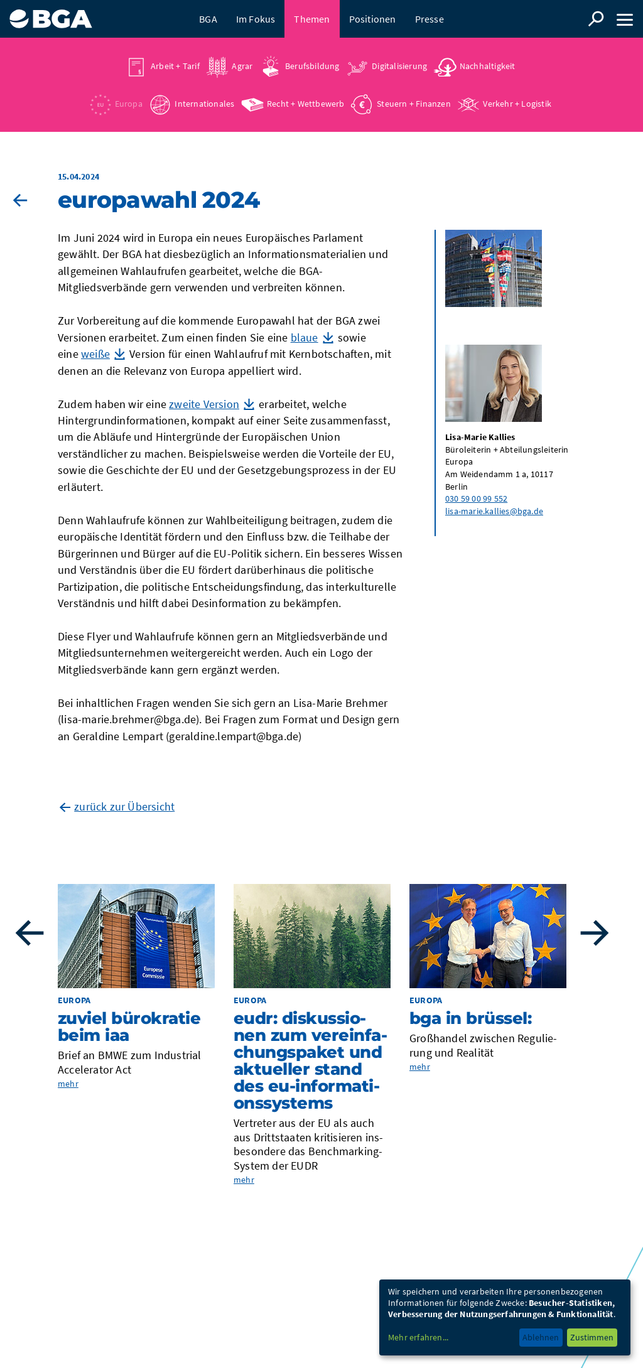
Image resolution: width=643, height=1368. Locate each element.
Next (594, 932)
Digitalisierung (399, 66)
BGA (208, 19)
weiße (95, 354)
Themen (312, 19)
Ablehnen (540, 1337)
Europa (129, 103)
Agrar (242, 66)
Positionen (372, 19)
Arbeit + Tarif (175, 66)
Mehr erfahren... (418, 1337)
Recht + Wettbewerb (306, 103)
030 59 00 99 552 (476, 498)
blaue (304, 337)
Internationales (204, 103)
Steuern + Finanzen (414, 103)
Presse (429, 19)
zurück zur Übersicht (124, 806)
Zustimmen (591, 1337)
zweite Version (204, 404)
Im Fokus (256, 19)
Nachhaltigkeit (488, 66)
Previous (29, 932)
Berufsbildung (312, 66)
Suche (596, 19)
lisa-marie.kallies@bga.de (494, 511)
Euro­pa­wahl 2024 (158, 199)
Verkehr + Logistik (517, 103)
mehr (68, 1083)
